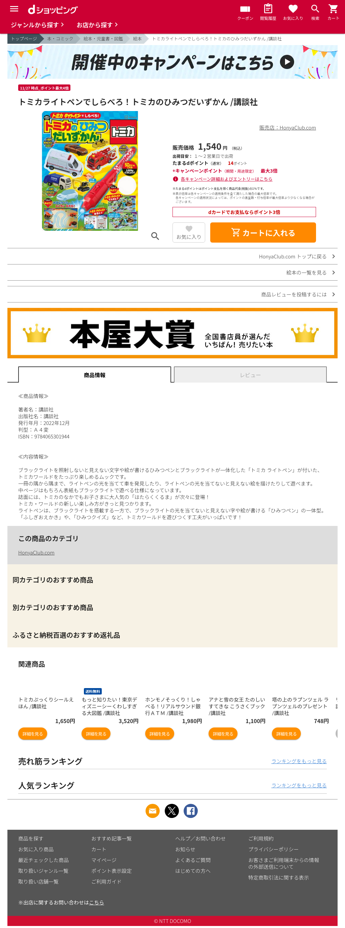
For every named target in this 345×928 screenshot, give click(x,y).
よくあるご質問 (193, 859)
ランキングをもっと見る (299, 760)
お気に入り (188, 236)
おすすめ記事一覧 (111, 838)
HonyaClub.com (36, 552)
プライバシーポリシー (273, 849)
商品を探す (30, 838)
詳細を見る (33, 733)
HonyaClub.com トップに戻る (293, 256)
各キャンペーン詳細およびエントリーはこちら (227, 179)
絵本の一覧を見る (306, 272)
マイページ (104, 859)
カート (98, 849)
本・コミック (60, 38)
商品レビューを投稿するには (294, 294)
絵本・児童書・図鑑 (103, 38)
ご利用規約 (261, 838)
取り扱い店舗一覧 (38, 881)
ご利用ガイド (106, 881)
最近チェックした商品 (43, 859)
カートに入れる (263, 232)
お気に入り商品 (36, 849)
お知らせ (185, 849)
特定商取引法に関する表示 (278, 877)
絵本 (137, 38)
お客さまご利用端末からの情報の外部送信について (283, 863)
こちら (96, 902)
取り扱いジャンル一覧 (43, 870)
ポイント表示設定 (111, 870)
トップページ (24, 38)
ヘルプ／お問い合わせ (200, 838)
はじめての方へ (193, 870)
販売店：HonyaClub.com (287, 127)
